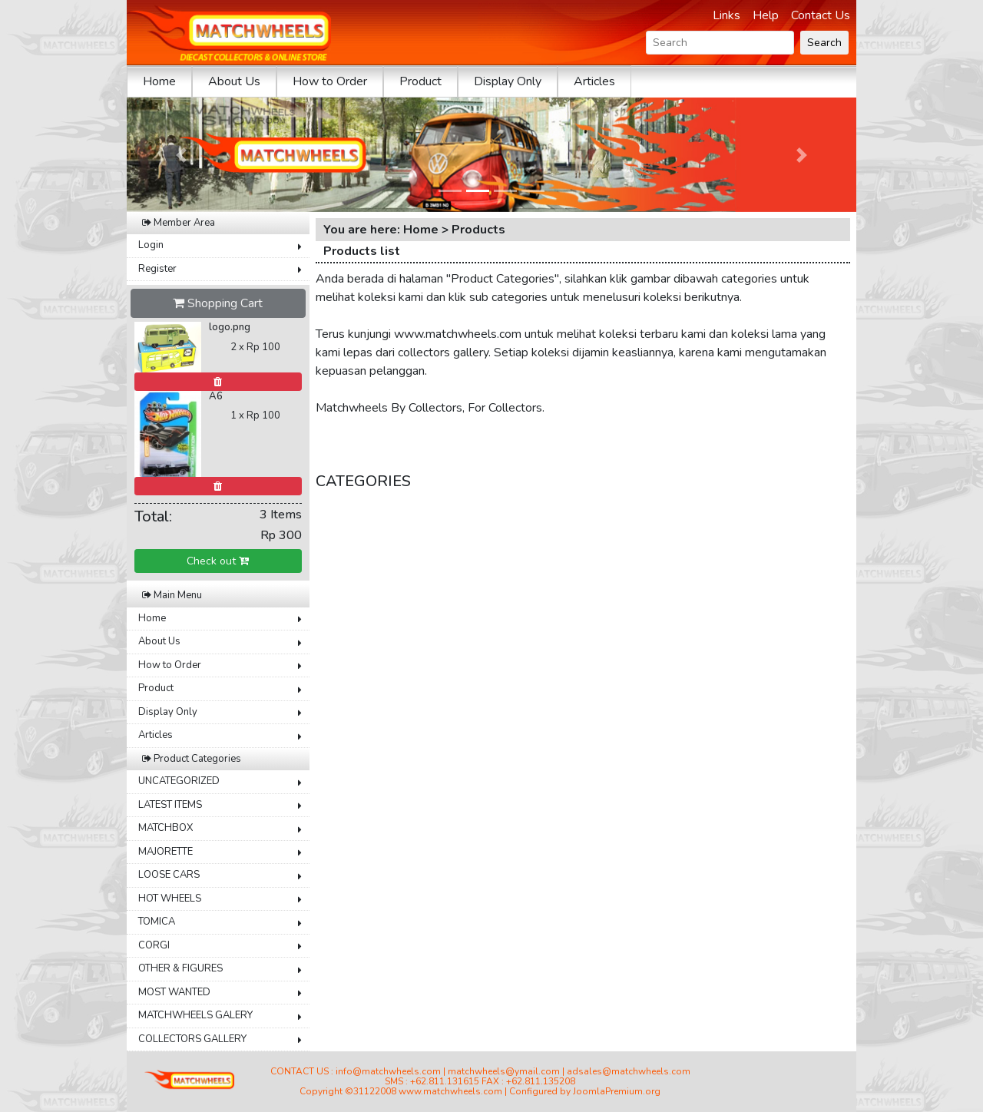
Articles (594, 81)
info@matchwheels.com (388, 1071)
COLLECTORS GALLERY (192, 1039)
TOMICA (156, 921)
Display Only (507, 81)
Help (766, 15)
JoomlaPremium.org (616, 1091)
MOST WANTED (174, 992)
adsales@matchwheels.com (628, 1071)
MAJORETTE (165, 852)
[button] (182, 155)
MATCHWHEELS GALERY (195, 1015)
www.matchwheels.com (450, 1091)
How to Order (330, 81)
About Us (234, 81)
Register (157, 269)
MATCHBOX (165, 828)
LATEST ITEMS (170, 805)
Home (159, 81)
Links (726, 15)
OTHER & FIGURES (180, 968)
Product (420, 81)
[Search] (720, 43)
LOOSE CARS (169, 875)
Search (824, 42)
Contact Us (820, 15)
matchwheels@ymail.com (504, 1071)
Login (151, 245)
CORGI (154, 945)
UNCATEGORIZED (179, 781)
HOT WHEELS (169, 898)
